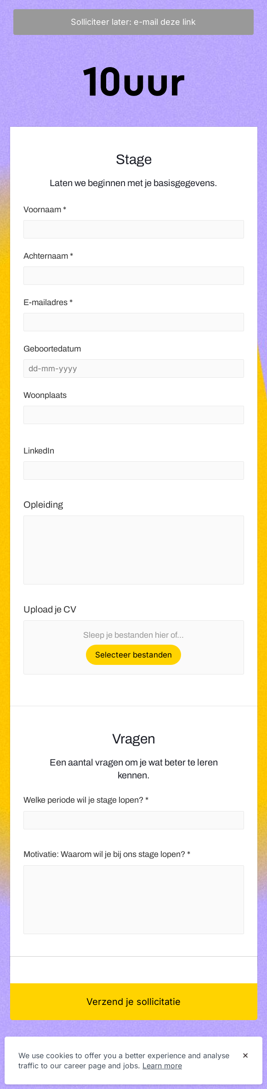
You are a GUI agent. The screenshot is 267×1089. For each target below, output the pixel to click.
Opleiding (43, 504)
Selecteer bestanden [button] (133, 654)
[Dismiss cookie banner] (245, 1056)
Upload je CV (49, 609)
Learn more (162, 1065)
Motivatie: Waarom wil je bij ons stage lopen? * (106, 854)
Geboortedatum (52, 348)
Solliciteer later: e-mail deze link (133, 22)
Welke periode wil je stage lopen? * (85, 800)
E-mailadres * (48, 302)
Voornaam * (44, 209)
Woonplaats (45, 395)
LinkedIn (38, 450)
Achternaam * (48, 256)
